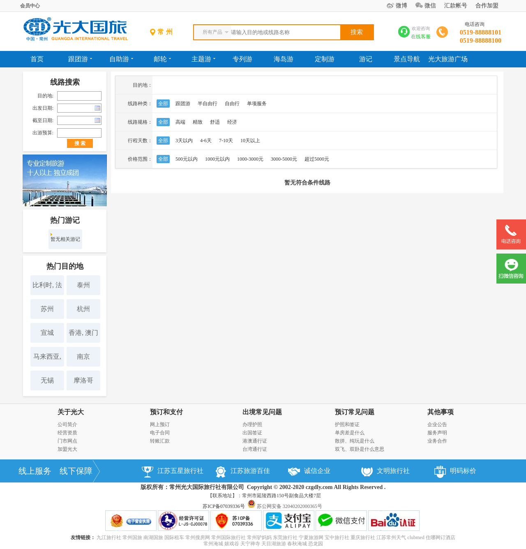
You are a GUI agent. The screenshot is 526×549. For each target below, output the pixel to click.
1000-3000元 (250, 159)
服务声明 (437, 433)
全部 (163, 103)
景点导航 (407, 58)
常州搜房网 (197, 537)
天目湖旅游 (273, 544)
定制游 (325, 58)
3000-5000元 (284, 159)
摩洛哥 (83, 380)
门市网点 (67, 441)
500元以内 (186, 159)
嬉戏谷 (231, 544)
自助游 (121, 58)
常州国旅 (132, 537)
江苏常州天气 (391, 537)
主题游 (203, 58)
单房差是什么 (350, 433)
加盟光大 (67, 449)
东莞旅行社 (285, 537)
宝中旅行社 (337, 537)
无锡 (47, 380)
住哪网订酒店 (440, 537)
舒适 (215, 122)
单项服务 (257, 103)
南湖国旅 (153, 537)
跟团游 (80, 58)
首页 (37, 58)
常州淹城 (213, 544)
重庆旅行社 (363, 537)
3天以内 (184, 140)
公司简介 (67, 424)
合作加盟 (486, 5)
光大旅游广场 (448, 58)
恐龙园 (315, 544)
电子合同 (160, 433)
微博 (401, 5)
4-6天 (206, 140)
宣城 (47, 332)
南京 (83, 356)
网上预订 (160, 424)
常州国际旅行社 (228, 537)
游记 (365, 58)
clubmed (415, 537)
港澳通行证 (254, 441)
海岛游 (283, 58)
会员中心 (30, 6)
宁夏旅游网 (311, 537)
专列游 (242, 58)
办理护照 (252, 424)
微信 (430, 5)
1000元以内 (217, 159)
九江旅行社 (109, 537)
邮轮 (162, 58)
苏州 (47, 308)
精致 (198, 122)
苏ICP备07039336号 (224, 506)
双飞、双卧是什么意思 (359, 449)
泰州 (83, 284)
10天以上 (250, 140)
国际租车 (174, 537)
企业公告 (437, 424)
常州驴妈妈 (259, 537)
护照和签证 (347, 424)
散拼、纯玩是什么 (354, 441)
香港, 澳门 (83, 332)
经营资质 (67, 433)
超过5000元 (317, 159)
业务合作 (437, 441)
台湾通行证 (254, 449)
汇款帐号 (455, 5)
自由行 (232, 103)
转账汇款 (160, 441)
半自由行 (207, 103)
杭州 (83, 308)
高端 (180, 122)
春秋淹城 (297, 544)
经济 (232, 122)
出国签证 (252, 433)
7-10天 (226, 140)
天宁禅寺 (250, 544)
